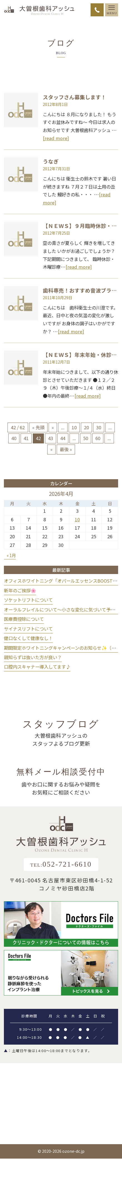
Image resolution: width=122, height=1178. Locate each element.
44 (62, 438)
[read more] (56, 138)
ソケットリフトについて (28, 599)
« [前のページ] (53, 427)
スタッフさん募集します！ (74, 97)
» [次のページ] (51, 449)
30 (98, 427)
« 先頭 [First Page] (38, 427)
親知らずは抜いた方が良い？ (33, 657)
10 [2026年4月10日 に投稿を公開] (77, 519)
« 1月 (11, 555)
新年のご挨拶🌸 (20, 590)
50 (85, 438)
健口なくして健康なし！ (28, 638)
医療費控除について (24, 619)
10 (74, 427)
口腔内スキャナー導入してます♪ (37, 666)
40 (13, 438)
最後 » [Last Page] (66, 449)
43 (50, 438)
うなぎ (51, 161)
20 (86, 427)
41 (26, 438)
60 (97, 438)
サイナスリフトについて (28, 628)
